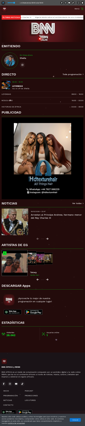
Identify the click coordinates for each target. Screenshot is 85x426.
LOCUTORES (30, 400)
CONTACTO (8, 405)
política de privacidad (16, 423)
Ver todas (77, 203)
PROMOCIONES (31, 396)
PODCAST (29, 391)
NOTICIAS (7, 400)
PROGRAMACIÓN (10, 396)
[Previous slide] (38, 239)
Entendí (75, 420)
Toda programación (73, 74)
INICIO (6, 391)
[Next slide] (47, 239)
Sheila (26, 88)
